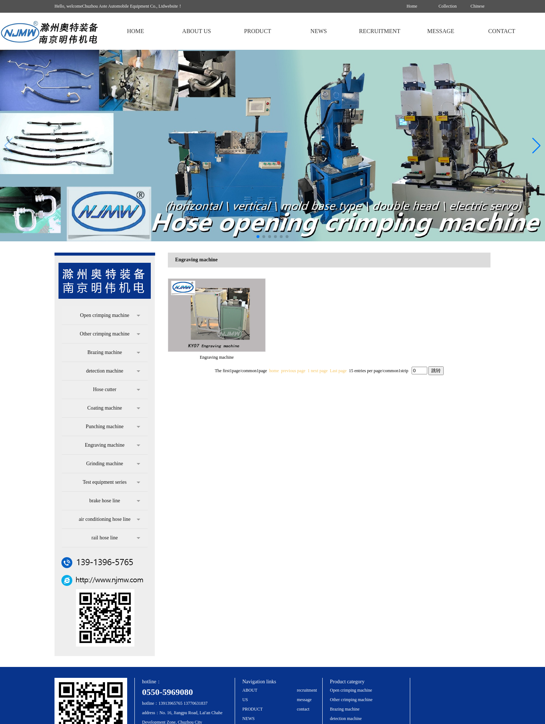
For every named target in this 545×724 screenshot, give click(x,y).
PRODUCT (252, 709)
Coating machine (113, 408)
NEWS (248, 718)
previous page (293, 370)
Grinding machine (113, 464)
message (304, 699)
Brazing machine (113, 352)
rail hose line (116, 538)
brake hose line (114, 501)
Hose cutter (116, 390)
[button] (536, 146)
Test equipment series (111, 482)
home (274, 370)
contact (303, 709)
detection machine (113, 371)
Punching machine (113, 427)
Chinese (478, 6)
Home (412, 6)
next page (319, 370)
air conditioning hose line (109, 519)
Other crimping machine (110, 334)
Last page (338, 370)
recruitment (307, 690)
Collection (448, 6)
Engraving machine (112, 445)
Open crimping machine (110, 315)
